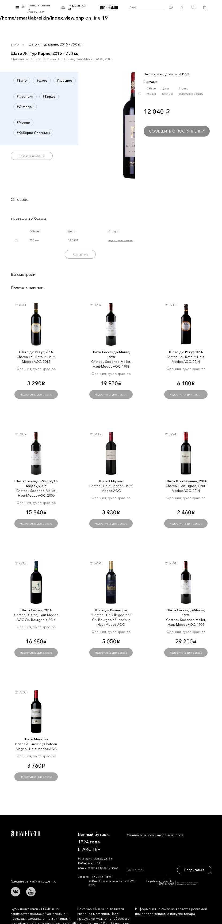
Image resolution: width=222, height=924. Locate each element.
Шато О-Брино (111, 481)
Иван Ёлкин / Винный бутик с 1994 (108, 7)
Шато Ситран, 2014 (36, 610)
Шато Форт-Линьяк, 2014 (186, 481)
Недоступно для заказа (36, 394)
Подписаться (194, 870)
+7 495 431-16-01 (101, 876)
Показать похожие (31, 156)
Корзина (205, 7)
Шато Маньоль (36, 739)
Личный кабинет (182, 7)
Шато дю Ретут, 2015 (36, 352)
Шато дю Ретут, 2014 (186, 352)
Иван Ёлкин (25, 833)
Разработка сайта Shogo (172, 882)
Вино (15, 44)
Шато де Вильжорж (111, 610)
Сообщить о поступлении (176, 131)
